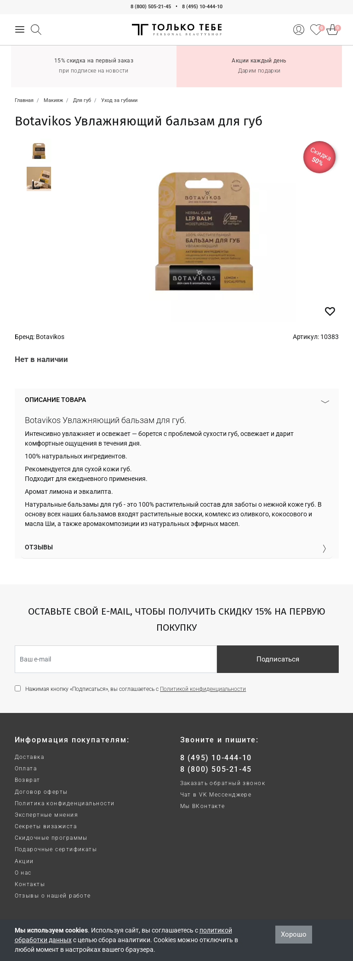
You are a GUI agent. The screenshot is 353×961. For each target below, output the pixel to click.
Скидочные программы (51, 838)
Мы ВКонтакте (202, 806)
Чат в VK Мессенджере (216, 794)
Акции (24, 861)
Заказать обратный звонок (223, 783)
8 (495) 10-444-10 (202, 7)
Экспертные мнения (46, 815)
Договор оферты (41, 792)
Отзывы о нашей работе (53, 896)
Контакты (30, 884)
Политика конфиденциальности (65, 803)
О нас (23, 873)
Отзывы (39, 547)
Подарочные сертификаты (56, 849)
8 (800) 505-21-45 (151, 7)
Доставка (30, 757)
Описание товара (55, 399)
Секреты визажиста (46, 826)
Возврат (27, 780)
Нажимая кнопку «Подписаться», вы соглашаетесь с (135, 689)
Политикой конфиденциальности (203, 689)
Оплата (26, 768)
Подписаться (277, 659)
